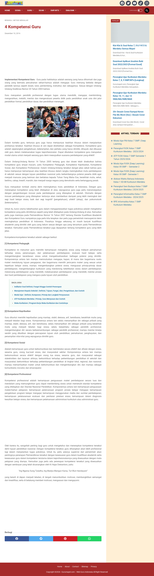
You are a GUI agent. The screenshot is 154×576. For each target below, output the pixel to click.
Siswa (18, 10)
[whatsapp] (89, 538)
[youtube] (134, 3)
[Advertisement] (53, 56)
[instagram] (146, 3)
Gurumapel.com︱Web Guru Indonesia (77, 572)
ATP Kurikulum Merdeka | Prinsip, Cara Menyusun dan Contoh (39, 299)
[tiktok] (140, 3)
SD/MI (41, 10)
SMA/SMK (70, 10)
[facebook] (122, 3)
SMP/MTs (55, 10)
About (67, 566)
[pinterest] (65, 538)
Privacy (94, 566)
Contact (75, 566)
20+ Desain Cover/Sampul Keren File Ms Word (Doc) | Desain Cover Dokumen (129, 114)
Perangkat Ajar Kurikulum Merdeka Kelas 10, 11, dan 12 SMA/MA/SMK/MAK (129, 96)
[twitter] (128, 3)
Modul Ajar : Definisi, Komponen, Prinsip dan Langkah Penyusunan (41, 295)
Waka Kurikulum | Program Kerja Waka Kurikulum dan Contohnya (41, 303)
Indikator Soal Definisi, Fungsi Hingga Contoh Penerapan (38, 287)
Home (7, 10)
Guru (29, 10)
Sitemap (84, 566)
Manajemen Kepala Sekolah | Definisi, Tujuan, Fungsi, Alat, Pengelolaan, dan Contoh (49, 291)
